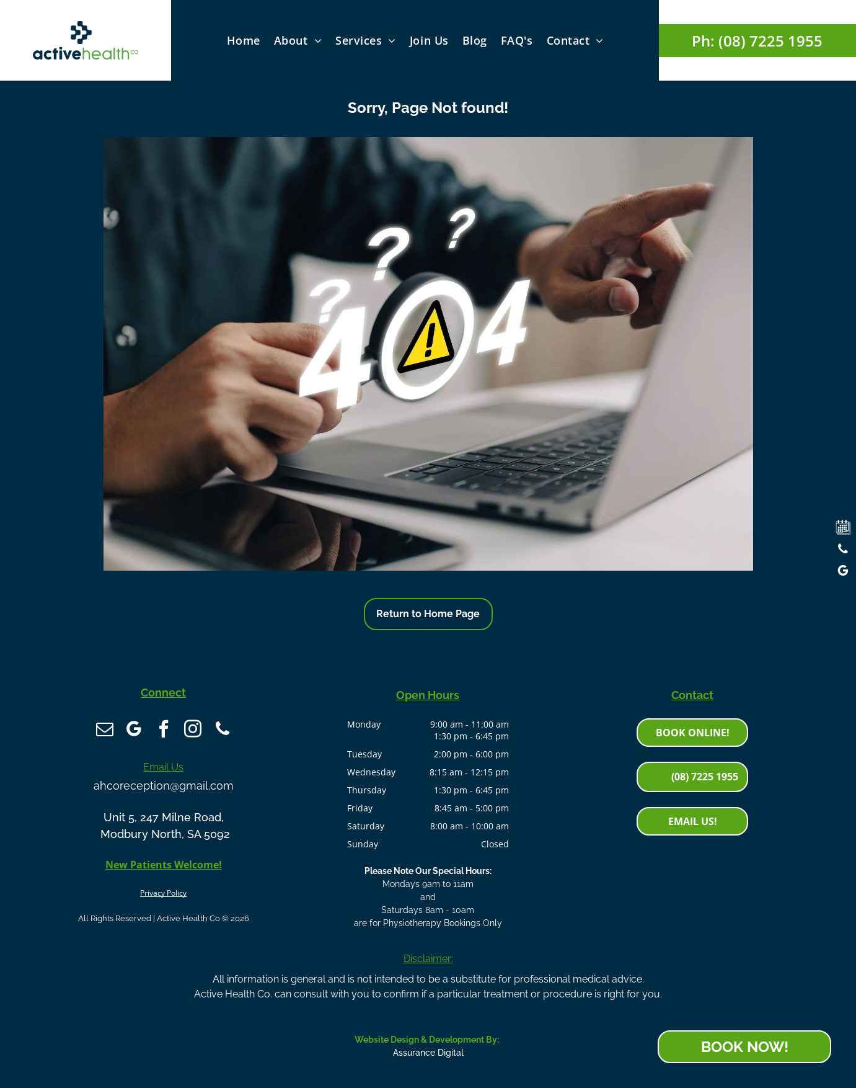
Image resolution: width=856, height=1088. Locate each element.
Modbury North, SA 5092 (163, 830)
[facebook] (163, 730)
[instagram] (185, 730)
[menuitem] (243, 40)
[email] (120, 730)
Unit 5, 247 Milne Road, (164, 813)
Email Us (163, 763)
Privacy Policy (163, 889)
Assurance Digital (428, 1053)
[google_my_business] (142, 730)
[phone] (207, 730)
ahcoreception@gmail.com (164, 781)
